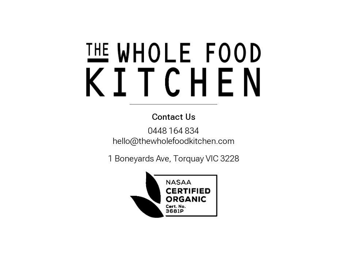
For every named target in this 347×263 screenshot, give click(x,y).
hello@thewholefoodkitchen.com (173, 141)
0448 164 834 (173, 131)
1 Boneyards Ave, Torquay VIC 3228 (173, 158)
